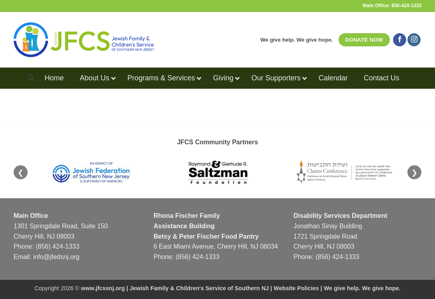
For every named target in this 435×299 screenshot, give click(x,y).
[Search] (31, 78)
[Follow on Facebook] (399, 40)
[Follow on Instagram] (414, 40)
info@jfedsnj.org (56, 256)
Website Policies (296, 288)
